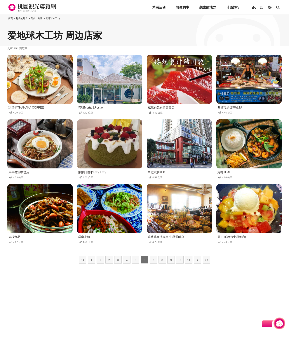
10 (180, 259)
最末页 (206, 260)
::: (6, 18)
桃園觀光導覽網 (31, 7)
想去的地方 (207, 7)
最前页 (82, 260)
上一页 (91, 260)
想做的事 (182, 7)
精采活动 (159, 7)
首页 (10, 18)
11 (188, 259)
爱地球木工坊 (53, 18)
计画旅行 (233, 7)
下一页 (197, 260)
